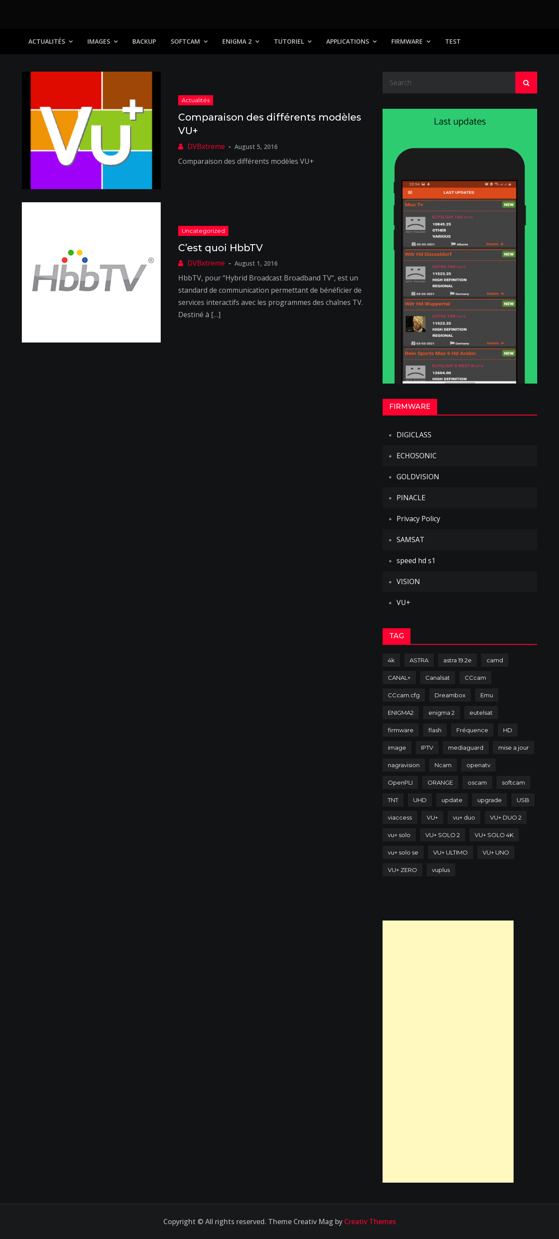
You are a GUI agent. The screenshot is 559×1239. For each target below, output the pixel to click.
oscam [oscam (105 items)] (477, 782)
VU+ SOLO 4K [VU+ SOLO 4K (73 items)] (494, 834)
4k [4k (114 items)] (391, 660)
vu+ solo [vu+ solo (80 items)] (399, 834)
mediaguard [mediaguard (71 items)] (465, 747)
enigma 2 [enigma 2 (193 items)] (441, 712)
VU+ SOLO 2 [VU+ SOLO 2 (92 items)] (442, 834)
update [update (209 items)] (452, 799)
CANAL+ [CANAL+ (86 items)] (399, 677)
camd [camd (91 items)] (495, 660)
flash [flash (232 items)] (435, 730)
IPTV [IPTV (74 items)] (427, 747)
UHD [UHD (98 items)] (420, 799)
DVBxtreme (206, 146)
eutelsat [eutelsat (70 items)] (481, 712)
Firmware (407, 41)
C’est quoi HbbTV (220, 248)
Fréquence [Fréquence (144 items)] (472, 730)
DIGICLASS (414, 435)
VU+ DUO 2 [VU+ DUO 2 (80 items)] (505, 817)
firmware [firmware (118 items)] (401, 730)
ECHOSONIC (417, 455)
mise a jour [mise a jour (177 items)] (513, 747)
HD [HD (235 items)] (507, 730)
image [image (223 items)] (397, 747)
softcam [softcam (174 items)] (513, 782)
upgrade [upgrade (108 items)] (489, 799)
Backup (144, 41)
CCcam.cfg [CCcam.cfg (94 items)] (404, 695)
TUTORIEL (289, 41)
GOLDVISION (418, 476)
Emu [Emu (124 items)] (486, 695)
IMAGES (98, 41)
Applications (347, 41)
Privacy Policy (418, 518)
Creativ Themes (370, 1221)
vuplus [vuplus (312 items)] (441, 869)
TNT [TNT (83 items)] (393, 799)
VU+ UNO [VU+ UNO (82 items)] (496, 852)
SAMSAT (410, 539)
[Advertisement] (448, 1052)
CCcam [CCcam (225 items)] (475, 677)
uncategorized (203, 230)
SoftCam (185, 41)
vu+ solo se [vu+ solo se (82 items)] (403, 852)
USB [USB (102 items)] (523, 799)
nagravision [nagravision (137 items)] (404, 764)
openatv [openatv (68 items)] (478, 764)
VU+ (404, 602)
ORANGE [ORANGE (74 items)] (440, 782)
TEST (453, 41)
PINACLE (411, 497)
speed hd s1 (416, 560)
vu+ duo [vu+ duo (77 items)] (464, 817)
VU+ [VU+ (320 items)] (432, 817)
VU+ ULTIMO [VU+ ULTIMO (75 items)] (450, 852)
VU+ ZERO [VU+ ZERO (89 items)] (402, 869)
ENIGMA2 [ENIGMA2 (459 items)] (401, 712)
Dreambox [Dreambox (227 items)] (450, 695)
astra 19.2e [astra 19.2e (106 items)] (457, 660)
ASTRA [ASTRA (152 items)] (419, 660)
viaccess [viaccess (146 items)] (400, 817)
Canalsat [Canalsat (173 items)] (437, 677)
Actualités (46, 41)
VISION (408, 581)
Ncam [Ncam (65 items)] (443, 764)
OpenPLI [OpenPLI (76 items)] (400, 782)
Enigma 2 (237, 41)
